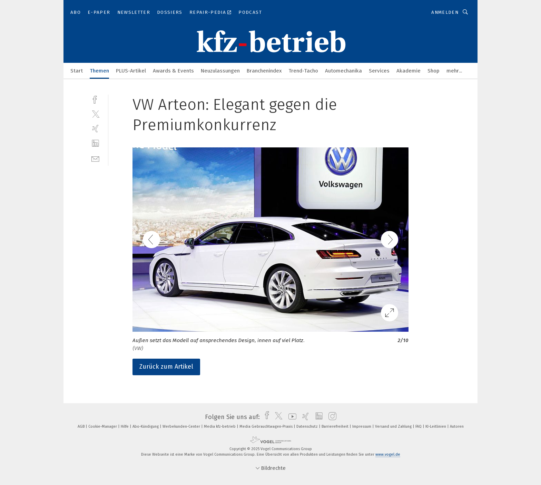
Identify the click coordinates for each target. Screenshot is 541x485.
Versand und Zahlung (394, 426)
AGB (82, 426)
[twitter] (95, 113)
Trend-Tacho (303, 71)
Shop (433, 71)
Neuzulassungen (220, 71)
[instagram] (330, 417)
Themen (99, 71)
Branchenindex (264, 71)
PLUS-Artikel (131, 71)
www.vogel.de (387, 454)
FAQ (419, 426)
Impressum (362, 426)
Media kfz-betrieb (220, 426)
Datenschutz (307, 426)
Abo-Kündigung (146, 426)
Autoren (457, 426)
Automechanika (343, 71)
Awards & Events (173, 71)
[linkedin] (95, 143)
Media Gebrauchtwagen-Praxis (266, 426)
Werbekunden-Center (182, 426)
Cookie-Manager (103, 426)
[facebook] (95, 99)
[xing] (95, 128)
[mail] (95, 158)
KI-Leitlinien (436, 426)
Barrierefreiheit (336, 426)
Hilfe (125, 426)
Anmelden (445, 12)
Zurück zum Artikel (166, 366)
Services (379, 71)
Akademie (408, 71)
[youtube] (290, 417)
